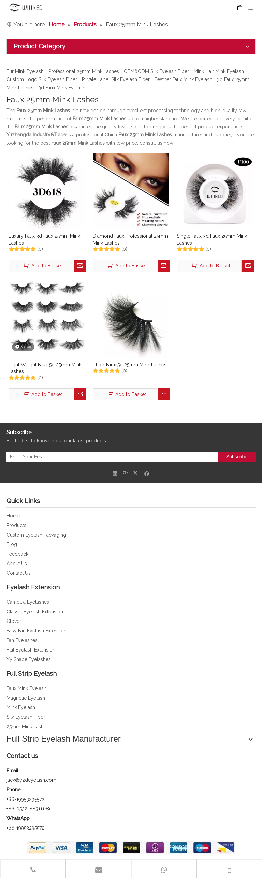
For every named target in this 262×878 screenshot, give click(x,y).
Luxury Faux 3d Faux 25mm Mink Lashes (44, 239)
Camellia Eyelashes (27, 602)
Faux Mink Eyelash (26, 688)
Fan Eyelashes (22, 640)
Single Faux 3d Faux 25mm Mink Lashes (212, 239)
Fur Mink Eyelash (25, 71)
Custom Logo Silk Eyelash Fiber (41, 79)
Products (16, 525)
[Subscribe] (237, 457)
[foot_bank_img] (131, 847)
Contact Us (18, 573)
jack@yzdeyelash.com (31, 780)
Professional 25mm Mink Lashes (83, 71)
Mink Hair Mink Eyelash (219, 71)
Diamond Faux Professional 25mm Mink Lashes (130, 239)
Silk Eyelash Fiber (25, 717)
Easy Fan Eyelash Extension (36, 630)
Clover (13, 621)
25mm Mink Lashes (27, 726)
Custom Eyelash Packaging (36, 535)
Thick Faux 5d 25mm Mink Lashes (129, 364)
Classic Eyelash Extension (34, 611)
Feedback (17, 554)
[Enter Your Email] (110, 457)
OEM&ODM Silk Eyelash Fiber (156, 71)
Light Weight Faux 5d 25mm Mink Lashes (45, 368)
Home (13, 515)
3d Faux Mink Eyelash (61, 87)
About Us (16, 563)
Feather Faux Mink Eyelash (183, 79)
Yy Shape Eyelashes (28, 659)
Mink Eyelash (20, 707)
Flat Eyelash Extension (30, 650)
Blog (11, 544)
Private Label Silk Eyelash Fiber (116, 79)
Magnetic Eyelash (25, 698)
